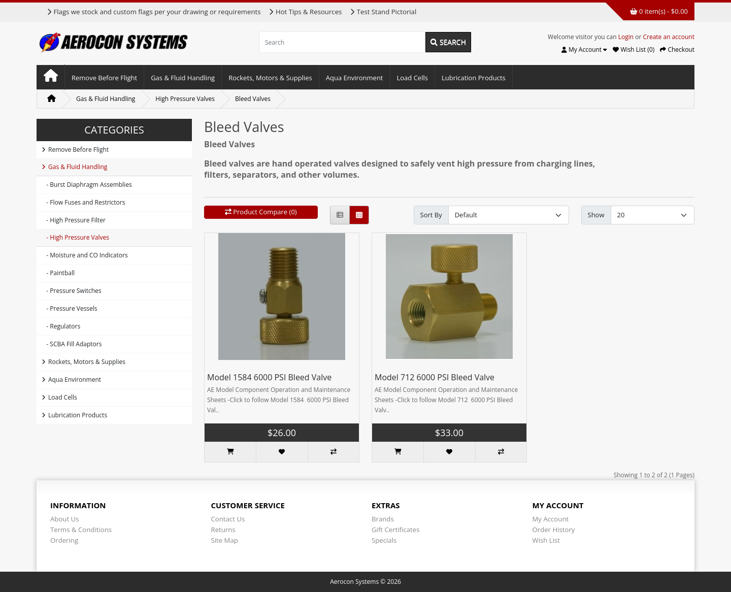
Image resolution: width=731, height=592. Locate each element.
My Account (551, 518)
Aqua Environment (354, 77)
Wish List (546, 540)
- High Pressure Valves (75, 237)
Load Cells (412, 77)
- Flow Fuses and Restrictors (83, 202)
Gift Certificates (395, 529)
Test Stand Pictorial (383, 11)
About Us (64, 518)
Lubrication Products (474, 77)
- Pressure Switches (72, 290)
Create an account (668, 36)
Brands (383, 518)
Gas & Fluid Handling (183, 77)
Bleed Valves (253, 98)
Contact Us (228, 518)
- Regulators (61, 326)
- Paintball (58, 273)
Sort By (431, 214)
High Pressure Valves (185, 98)
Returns (223, 529)
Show (596, 214)
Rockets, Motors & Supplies (270, 77)
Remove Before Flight (104, 77)
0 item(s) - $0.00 (659, 11)
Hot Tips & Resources (305, 11)
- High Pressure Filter (74, 220)
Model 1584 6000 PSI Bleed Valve (269, 377)
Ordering (64, 540)
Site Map (224, 540)
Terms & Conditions (81, 529)
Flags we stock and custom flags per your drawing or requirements (153, 11)
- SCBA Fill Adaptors (72, 344)
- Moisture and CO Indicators (85, 255)
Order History (554, 529)
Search (448, 42)
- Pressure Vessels (69, 308)
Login (626, 36)
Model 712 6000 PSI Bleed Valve (434, 377)
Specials (384, 540)
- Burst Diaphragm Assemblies (87, 184)
